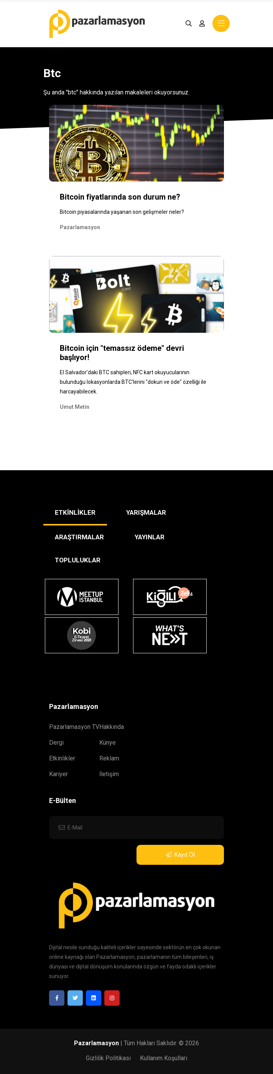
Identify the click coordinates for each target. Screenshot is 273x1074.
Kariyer (58, 774)
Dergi (56, 742)
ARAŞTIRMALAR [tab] (79, 537)
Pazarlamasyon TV (74, 726)
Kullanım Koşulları (163, 1058)
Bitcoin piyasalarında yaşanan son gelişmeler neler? (122, 212)
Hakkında (111, 726)
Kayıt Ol (180, 854)
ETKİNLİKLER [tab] (75, 512)
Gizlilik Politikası (108, 1058)
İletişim (109, 774)
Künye (107, 742)
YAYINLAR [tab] (149, 537)
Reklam (109, 758)
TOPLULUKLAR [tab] (77, 560)
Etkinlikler (62, 758)
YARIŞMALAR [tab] (146, 512)
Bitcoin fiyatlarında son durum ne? (120, 197)
